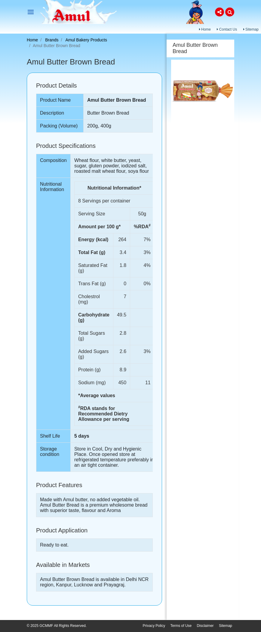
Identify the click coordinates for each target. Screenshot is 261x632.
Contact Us (227, 29)
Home (205, 29)
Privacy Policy (154, 626)
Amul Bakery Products (86, 39)
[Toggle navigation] (31, 12)
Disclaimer (205, 626)
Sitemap (251, 29)
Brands (51, 39)
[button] (219, 11)
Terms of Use (181, 626)
